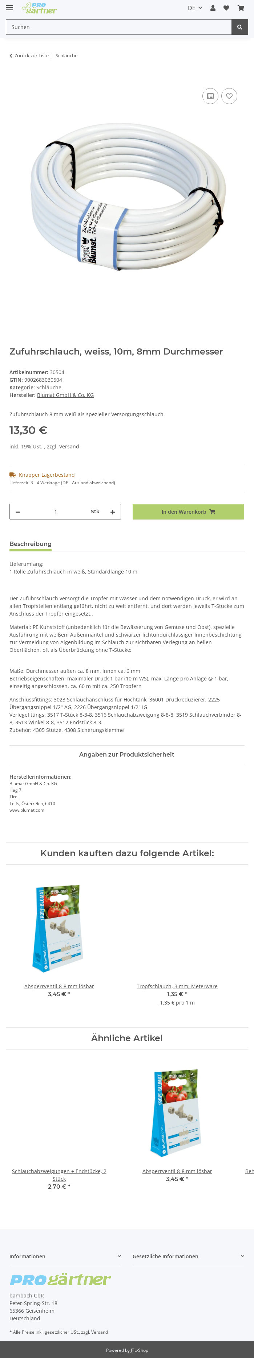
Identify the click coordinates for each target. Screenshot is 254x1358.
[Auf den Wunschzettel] (229, 96)
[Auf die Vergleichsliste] (210, 96)
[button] (212, 8)
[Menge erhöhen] (113, 511)
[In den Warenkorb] (15, 78)
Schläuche (48, 387)
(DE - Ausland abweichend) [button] (88, 483)
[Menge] (55, 511)
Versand (69, 446)
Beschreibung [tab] (30, 544)
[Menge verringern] (18, 511)
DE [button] (191, 8)
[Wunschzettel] (226, 8)
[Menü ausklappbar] (9, 4)
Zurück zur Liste (32, 55)
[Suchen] (119, 27)
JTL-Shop (139, 1350)
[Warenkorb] (241, 8)
